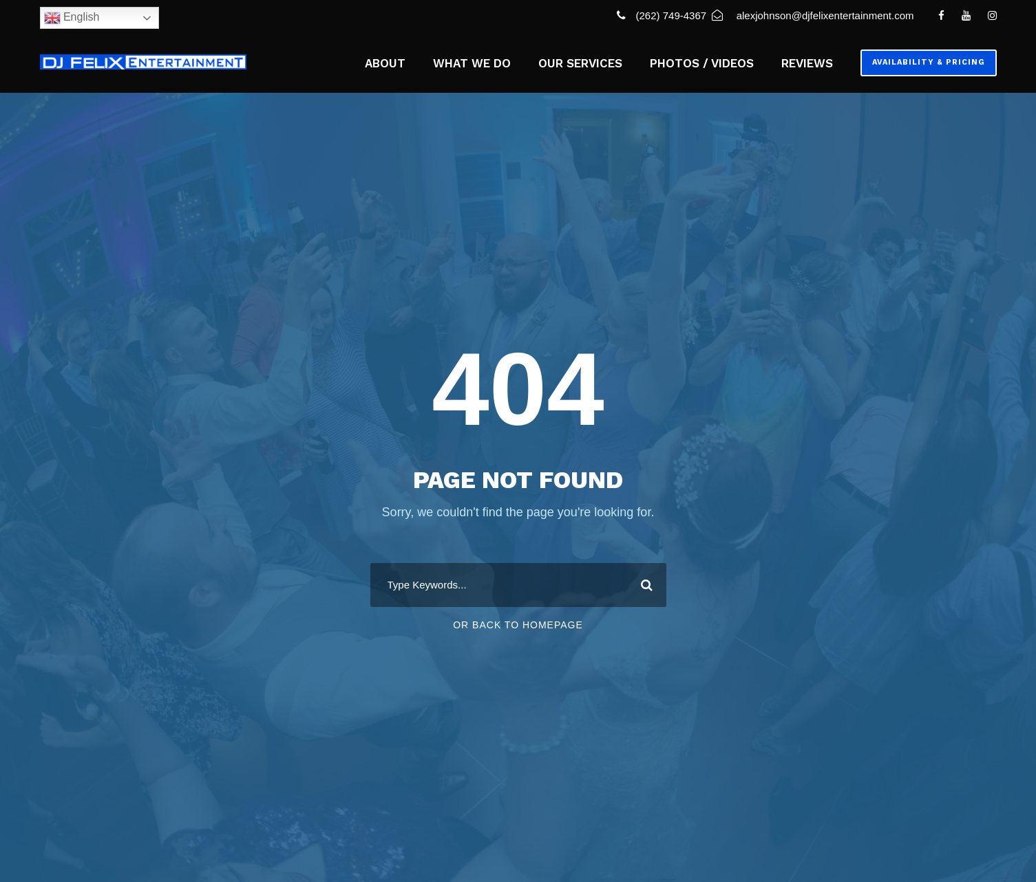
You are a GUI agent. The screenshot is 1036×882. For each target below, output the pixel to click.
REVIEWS (807, 63)
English (72, 18)
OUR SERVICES (580, 63)
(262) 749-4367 (673, 15)
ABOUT (385, 63)
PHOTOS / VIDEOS (702, 63)
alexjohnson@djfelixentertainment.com (825, 15)
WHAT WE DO (472, 63)
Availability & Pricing (928, 62)
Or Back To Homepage (518, 624)
